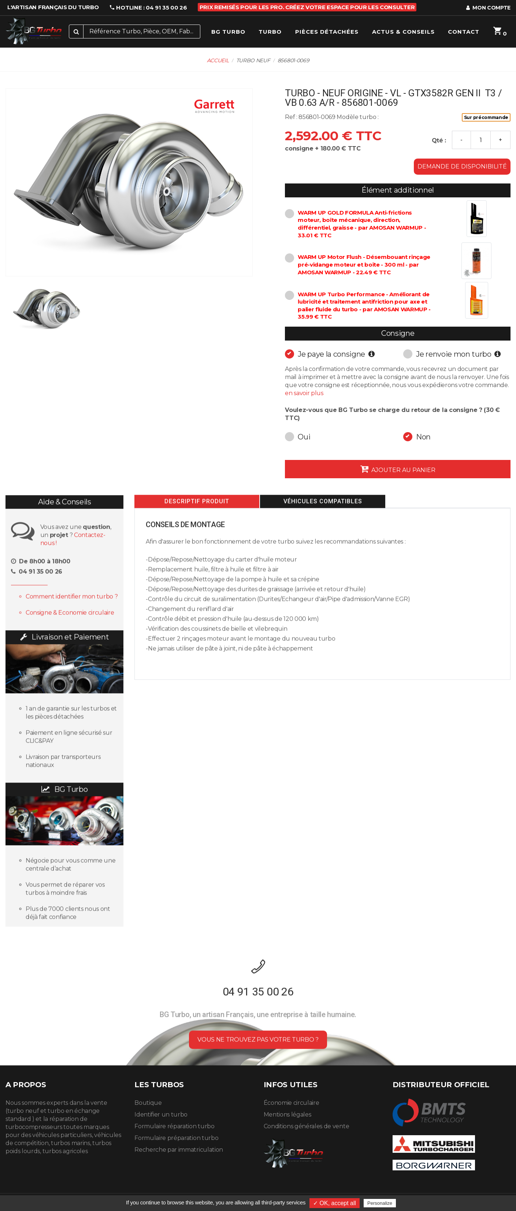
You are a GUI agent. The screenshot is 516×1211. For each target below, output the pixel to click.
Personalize (379, 1203)
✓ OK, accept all (334, 1203)
